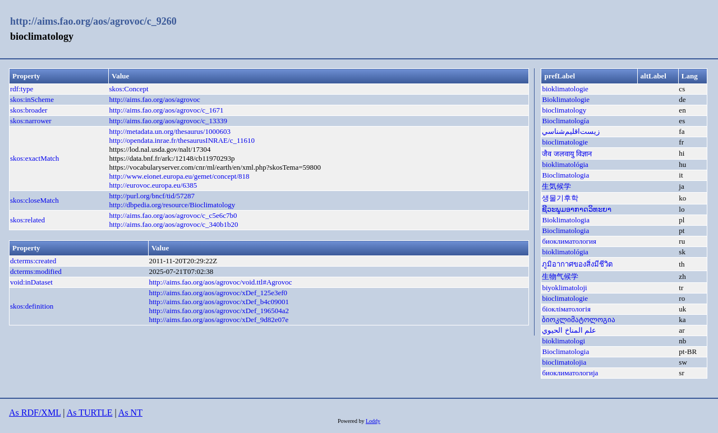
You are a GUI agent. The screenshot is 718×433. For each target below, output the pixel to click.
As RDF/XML (35, 412)
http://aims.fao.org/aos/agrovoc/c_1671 (166, 110)
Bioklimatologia (566, 220)
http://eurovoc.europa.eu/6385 (153, 185)
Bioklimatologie (566, 99)
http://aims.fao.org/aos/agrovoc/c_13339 (168, 121)
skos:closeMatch (34, 200)
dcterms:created (33, 261)
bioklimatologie (565, 89)
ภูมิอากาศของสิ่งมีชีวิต (577, 264)
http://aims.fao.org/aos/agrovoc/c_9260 (93, 21)
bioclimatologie (565, 142)
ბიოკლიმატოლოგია (578, 319)
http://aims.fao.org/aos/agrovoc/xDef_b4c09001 (219, 301)
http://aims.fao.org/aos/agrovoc (154, 99)
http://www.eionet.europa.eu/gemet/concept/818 (179, 176)
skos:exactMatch (34, 158)
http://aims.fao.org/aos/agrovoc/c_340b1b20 (173, 224)
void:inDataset (31, 282)
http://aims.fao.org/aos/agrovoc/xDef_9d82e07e (218, 319)
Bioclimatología (565, 121)
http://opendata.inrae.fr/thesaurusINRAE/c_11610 (182, 140)
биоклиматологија (570, 373)
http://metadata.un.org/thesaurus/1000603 (170, 131)
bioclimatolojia (564, 362)
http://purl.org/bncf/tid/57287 (152, 196)
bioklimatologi (563, 341)
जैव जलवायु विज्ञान (567, 154)
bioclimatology (564, 110)
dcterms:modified (36, 271)
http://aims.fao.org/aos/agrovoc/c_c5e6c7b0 (173, 215)
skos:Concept (129, 89)
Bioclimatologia (565, 175)
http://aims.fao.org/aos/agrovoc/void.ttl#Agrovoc (220, 282)
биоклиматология (569, 241)
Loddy (373, 421)
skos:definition (31, 306)
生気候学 (556, 186)
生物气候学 (560, 276)
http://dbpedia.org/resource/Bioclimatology (172, 205)
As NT (130, 412)
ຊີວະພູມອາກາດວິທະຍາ (576, 209)
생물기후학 (560, 198)
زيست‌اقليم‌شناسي (571, 131)
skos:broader (28, 110)
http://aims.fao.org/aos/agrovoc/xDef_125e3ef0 (218, 292)
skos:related (27, 220)
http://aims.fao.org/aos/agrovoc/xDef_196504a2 (219, 310)
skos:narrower (31, 121)
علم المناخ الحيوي (569, 330)
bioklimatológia (565, 164)
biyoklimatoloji (564, 287)
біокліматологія (566, 309)
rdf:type (21, 89)
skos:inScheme (32, 99)
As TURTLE (90, 412)
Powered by (352, 421)
